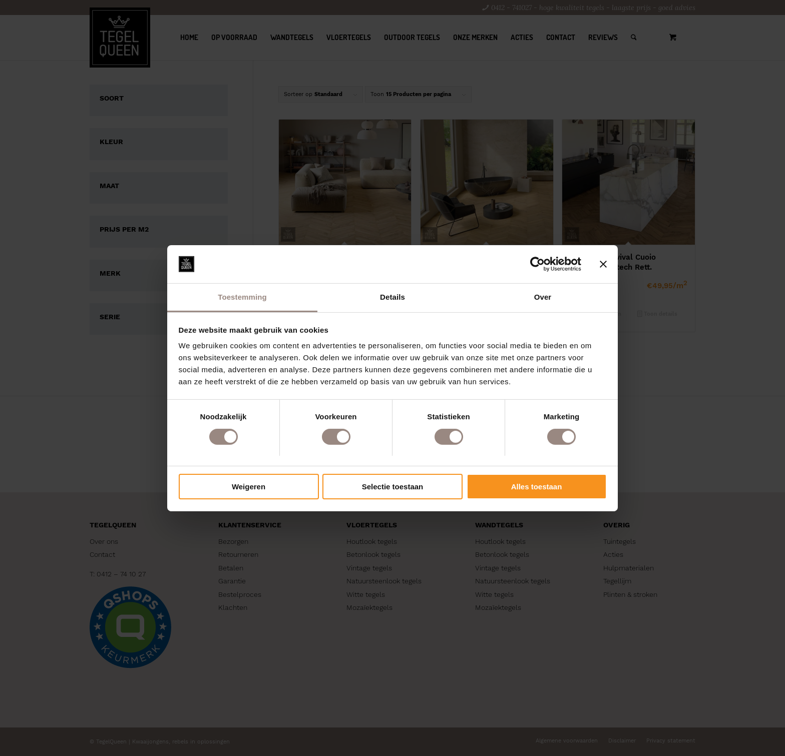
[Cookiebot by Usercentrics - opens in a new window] (537, 264)
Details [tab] (392, 297)
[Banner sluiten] (603, 264)
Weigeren (248, 486)
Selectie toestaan (393, 486)
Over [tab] (543, 297)
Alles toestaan (536, 486)
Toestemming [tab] (242, 297)
